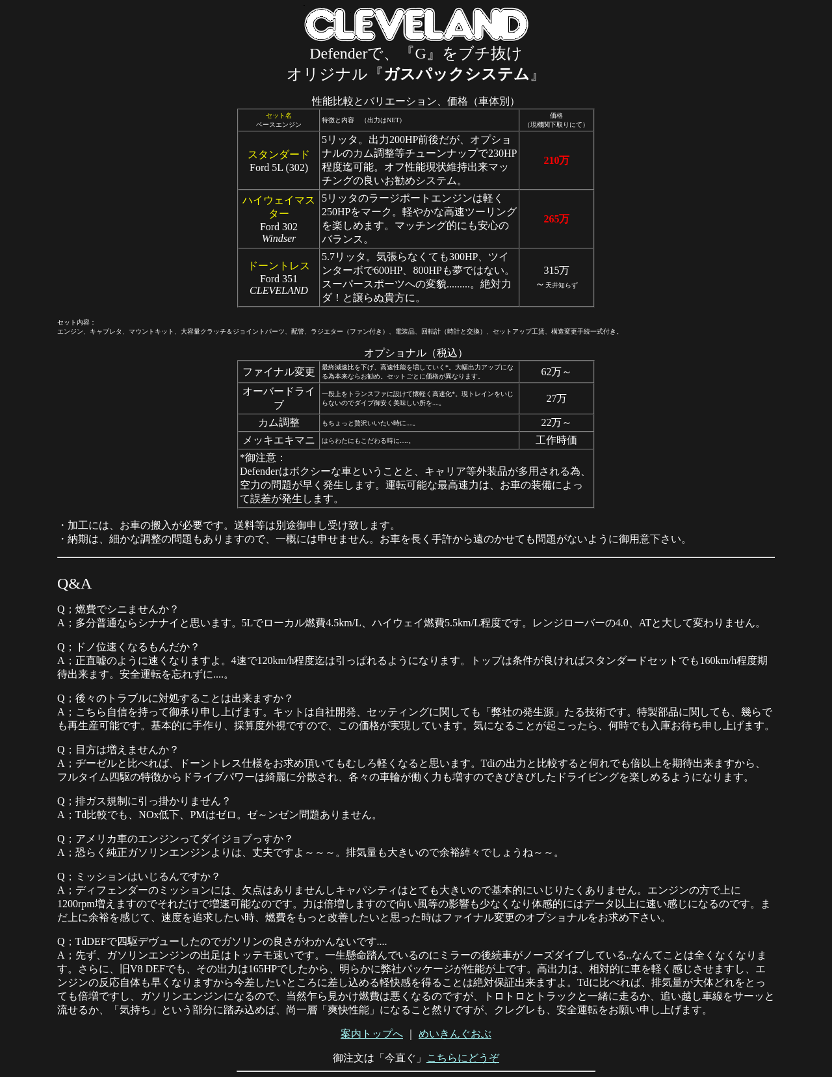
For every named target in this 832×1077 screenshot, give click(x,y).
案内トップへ (372, 1033)
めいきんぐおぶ (455, 1033)
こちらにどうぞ (462, 1057)
